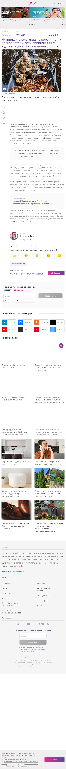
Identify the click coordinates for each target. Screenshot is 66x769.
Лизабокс (40, 583)
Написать (57, 273)
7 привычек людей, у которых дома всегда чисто (15, 462)
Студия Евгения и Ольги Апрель (38, 666)
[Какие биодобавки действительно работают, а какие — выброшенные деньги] (48, 12)
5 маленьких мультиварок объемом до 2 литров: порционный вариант (14, 494)
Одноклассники (41, 322)
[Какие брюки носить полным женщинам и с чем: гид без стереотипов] (49, 352)
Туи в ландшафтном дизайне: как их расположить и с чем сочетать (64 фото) (48, 494)
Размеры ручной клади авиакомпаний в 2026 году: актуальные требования (15, 432)
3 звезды (53, 35)
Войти (60, 2)
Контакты (6, 593)
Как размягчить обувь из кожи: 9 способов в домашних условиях (16, 526)
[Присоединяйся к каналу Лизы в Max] (17, 352)
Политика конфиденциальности (12, 611)
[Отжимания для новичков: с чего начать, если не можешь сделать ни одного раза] (49, 416)
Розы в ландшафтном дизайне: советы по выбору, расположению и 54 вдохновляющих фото (49, 527)
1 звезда (49, 35)
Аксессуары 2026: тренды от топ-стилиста (14, 21)
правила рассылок (30, 302)
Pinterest (40, 329)
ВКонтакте (25, 322)
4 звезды (55, 35)
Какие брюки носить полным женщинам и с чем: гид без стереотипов (48, 367)
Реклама (6, 588)
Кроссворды (42, 600)
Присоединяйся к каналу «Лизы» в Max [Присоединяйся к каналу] (13, 366)
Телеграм (8, 322)
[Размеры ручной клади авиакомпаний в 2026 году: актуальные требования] (17, 416)
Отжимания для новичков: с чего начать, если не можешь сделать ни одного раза (48, 432)
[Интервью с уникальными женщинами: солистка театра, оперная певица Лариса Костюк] (49, 384)
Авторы (5, 598)
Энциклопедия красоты (43, 589)
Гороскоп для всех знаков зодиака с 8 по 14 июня (14, 398)
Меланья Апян (8, 35)
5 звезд (57, 35)
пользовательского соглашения (49, 301)
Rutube (56, 322)
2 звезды (51, 35)
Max (55, 329)
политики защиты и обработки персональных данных (20, 765)
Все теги (40, 605)
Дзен (23, 329)
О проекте (6, 583)
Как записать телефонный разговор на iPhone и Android (48, 462)
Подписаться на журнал (12, 571)
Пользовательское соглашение (10, 604)
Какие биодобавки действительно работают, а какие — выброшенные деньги (46, 22)
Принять (54, 760)
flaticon (38, 668)
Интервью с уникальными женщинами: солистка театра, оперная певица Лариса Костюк (49, 400)
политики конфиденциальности (14, 302)
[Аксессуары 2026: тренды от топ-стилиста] (17, 12)
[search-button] (54, 3)
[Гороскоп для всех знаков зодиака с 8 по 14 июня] (17, 384)
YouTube (8, 329)
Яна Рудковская (18, 264)
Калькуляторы (43, 595)
